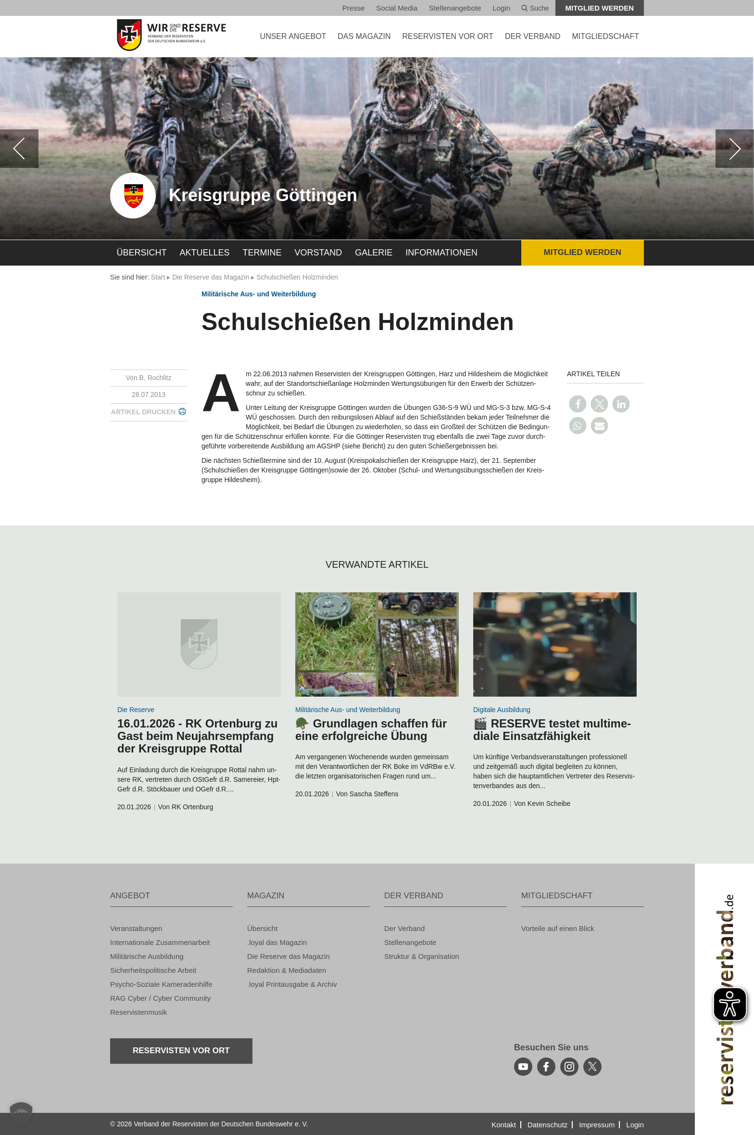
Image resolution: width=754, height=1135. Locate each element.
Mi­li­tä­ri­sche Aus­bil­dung (147, 956)
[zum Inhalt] (199, 644)
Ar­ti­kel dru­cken (143, 412)
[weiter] (735, 148)
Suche (535, 8)
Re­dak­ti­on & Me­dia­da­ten (286, 970)
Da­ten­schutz (547, 1125)
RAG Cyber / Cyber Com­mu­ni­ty (160, 998)
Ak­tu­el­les (205, 252)
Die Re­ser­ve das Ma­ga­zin (210, 277)
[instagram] (569, 1067)
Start (158, 277)
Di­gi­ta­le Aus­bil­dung (501, 710)
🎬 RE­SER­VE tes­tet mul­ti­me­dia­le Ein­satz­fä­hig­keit (552, 729)
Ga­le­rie (373, 252)
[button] (577, 403)
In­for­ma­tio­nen (441, 252)
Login (501, 8)
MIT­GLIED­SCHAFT (605, 36)
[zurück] (19, 148)
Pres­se (353, 8)
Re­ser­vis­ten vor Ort (447, 36)
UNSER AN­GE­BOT (293, 36)
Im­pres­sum (597, 1125)
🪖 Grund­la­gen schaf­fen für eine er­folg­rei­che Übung (371, 729)
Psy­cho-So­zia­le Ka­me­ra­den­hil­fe (161, 984)
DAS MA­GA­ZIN (364, 36)
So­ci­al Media (396, 8)
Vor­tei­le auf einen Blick (557, 928)
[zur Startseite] (171, 35)
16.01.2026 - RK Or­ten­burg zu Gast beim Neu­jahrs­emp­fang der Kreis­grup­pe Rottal (197, 736)
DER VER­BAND (533, 36)
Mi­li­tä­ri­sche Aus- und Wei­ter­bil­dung (258, 294)
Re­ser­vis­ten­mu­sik (138, 1012)
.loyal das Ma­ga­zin (277, 942)
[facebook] (546, 1067)
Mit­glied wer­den (600, 8)
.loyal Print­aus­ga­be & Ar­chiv (292, 984)
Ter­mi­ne (262, 252)
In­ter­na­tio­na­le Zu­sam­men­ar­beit (160, 942)
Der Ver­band (404, 928)
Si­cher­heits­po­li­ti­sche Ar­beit (153, 970)
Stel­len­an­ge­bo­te (455, 8)
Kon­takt (503, 1125)
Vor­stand (318, 252)
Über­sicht (142, 252)
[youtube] (523, 1067)
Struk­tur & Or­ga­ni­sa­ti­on (421, 956)
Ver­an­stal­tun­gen (136, 928)
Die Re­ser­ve (135, 710)
